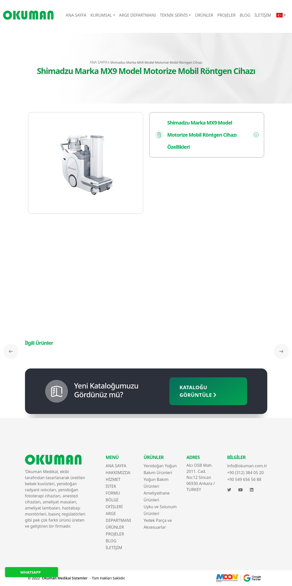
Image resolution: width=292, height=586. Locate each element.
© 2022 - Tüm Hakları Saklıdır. (76, 578)
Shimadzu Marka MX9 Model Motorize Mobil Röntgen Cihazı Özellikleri (196, 134)
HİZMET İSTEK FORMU (112, 486)
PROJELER (226, 15)
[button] (281, 15)
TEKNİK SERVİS (174, 15)
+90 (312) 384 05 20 (245, 472)
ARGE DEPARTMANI (137, 15)
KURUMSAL (101, 15)
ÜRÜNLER (204, 15)
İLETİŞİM (262, 15)
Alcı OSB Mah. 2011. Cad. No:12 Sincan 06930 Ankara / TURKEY (200, 477)
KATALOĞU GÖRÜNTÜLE (198, 391)
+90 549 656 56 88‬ (244, 479)
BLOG (245, 15)
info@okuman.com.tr (247, 466)
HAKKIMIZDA (117, 472)
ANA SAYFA (76, 15)
